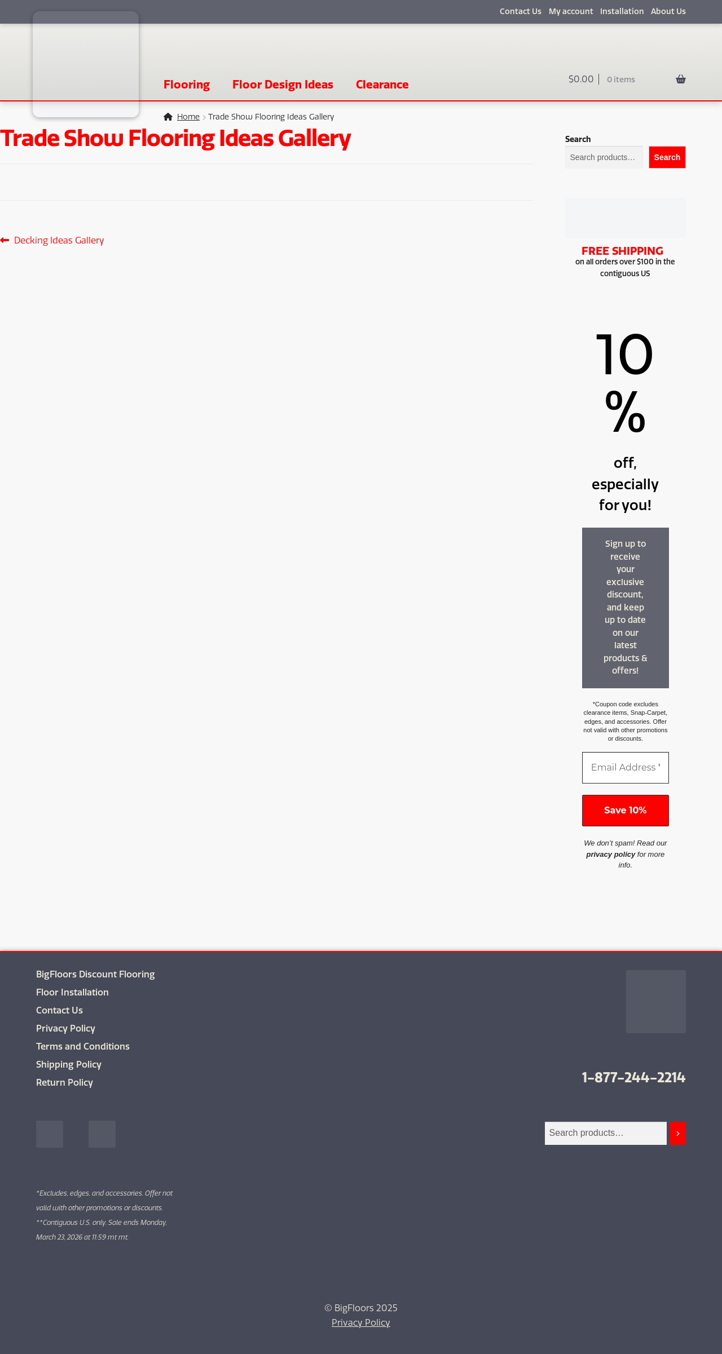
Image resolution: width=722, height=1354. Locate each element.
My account (571, 11)
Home (188, 117)
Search (578, 139)
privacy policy (611, 854)
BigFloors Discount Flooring (95, 974)
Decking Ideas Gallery (59, 240)
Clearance (382, 84)
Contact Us (521, 11)
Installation (622, 11)
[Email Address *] (625, 768)
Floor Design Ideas (282, 84)
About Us (668, 11)
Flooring (187, 84)
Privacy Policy (65, 1028)
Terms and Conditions (83, 1046)
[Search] (678, 1133)
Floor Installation (72, 992)
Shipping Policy (69, 1064)
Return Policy (64, 1082)
